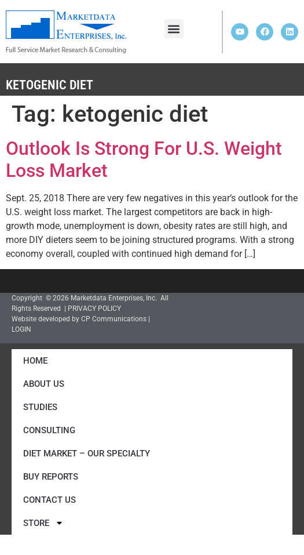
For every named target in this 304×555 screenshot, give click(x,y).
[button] (174, 28)
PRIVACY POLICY (94, 308)
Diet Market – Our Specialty (86, 453)
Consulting (49, 430)
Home (35, 361)
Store (43, 523)
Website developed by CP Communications (79, 319)
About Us (43, 384)
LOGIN (21, 329)
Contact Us (49, 500)
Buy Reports (50, 476)
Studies (40, 407)
